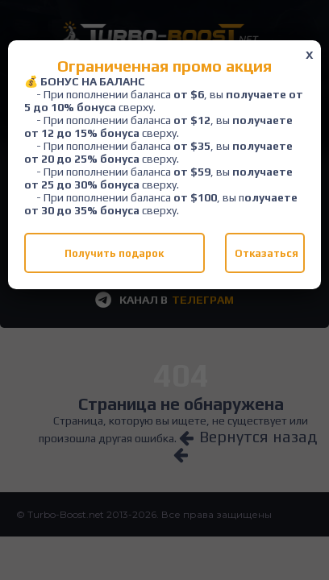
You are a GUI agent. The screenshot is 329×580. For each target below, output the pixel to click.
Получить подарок (114, 253)
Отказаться (266, 253)
